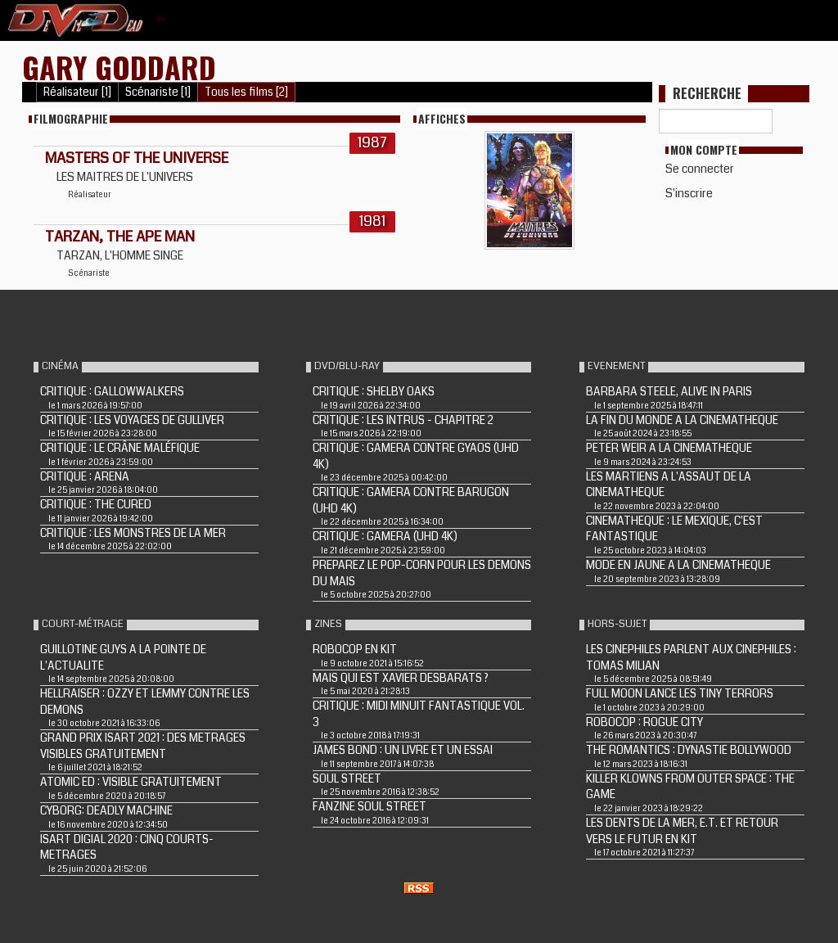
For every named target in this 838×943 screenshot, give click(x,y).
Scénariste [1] (158, 92)
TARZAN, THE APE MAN (120, 236)
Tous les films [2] (246, 92)
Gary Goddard (119, 66)
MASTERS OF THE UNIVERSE (136, 158)
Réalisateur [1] (77, 92)
